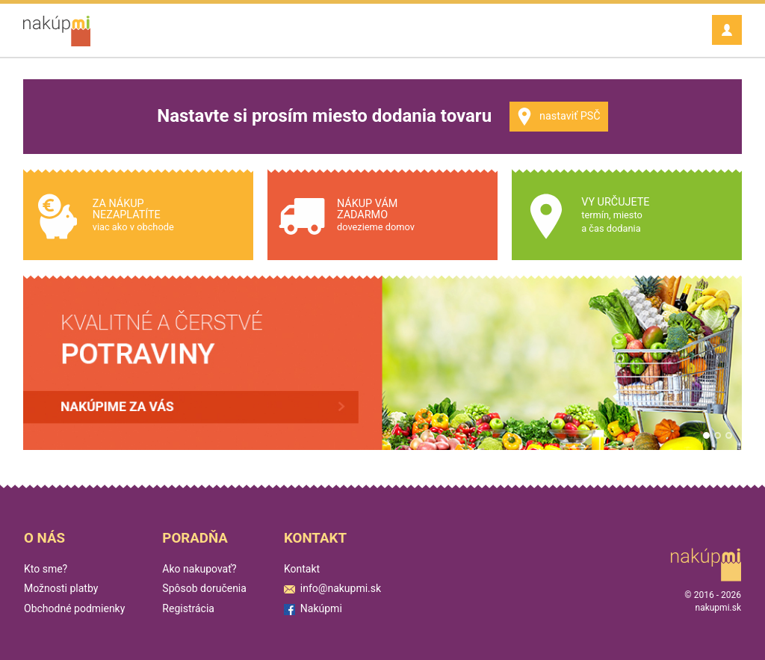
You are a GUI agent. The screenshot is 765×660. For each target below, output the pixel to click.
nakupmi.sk (718, 607)
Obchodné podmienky (74, 608)
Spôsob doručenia (204, 588)
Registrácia (188, 608)
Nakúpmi (313, 608)
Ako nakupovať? (199, 569)
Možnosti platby (61, 588)
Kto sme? (45, 569)
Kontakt (302, 569)
